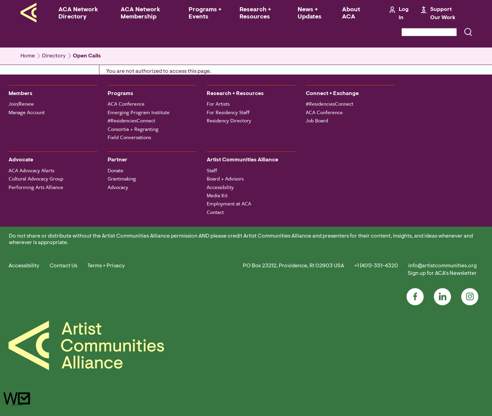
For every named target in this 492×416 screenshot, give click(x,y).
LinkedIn (442, 296)
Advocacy (118, 187)
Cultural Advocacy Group (36, 178)
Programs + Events (205, 13)
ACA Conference (126, 103)
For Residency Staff (228, 112)
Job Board (317, 120)
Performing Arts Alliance (36, 187)
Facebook (415, 296)
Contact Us (63, 266)
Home (27, 56)
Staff (212, 170)
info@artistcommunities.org (442, 266)
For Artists (218, 103)
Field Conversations (129, 137)
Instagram (469, 296)
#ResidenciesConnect (131, 120)
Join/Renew (21, 103)
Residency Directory (229, 120)
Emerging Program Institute (138, 112)
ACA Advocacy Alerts (31, 170)
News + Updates (310, 13)
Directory (54, 56)
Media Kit (217, 195)
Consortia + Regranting (133, 129)
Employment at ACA (229, 203)
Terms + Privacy (106, 266)
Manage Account (27, 112)
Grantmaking (122, 178)
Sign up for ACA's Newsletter (442, 273)
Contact (215, 212)
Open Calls (87, 56)
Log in (404, 14)
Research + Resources (255, 13)
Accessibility (220, 187)
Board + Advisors (225, 178)
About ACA (351, 13)
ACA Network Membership (140, 13)
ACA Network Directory (78, 13)
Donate (115, 170)
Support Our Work (442, 14)
